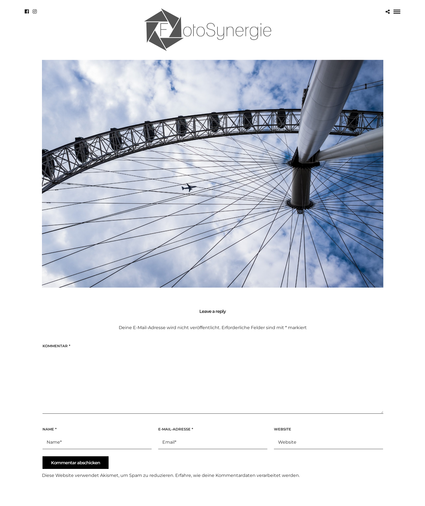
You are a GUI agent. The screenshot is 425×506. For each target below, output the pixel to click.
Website (282, 429)
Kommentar (56, 346)
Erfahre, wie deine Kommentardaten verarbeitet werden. (237, 475)
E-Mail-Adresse (175, 429)
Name (49, 429)
